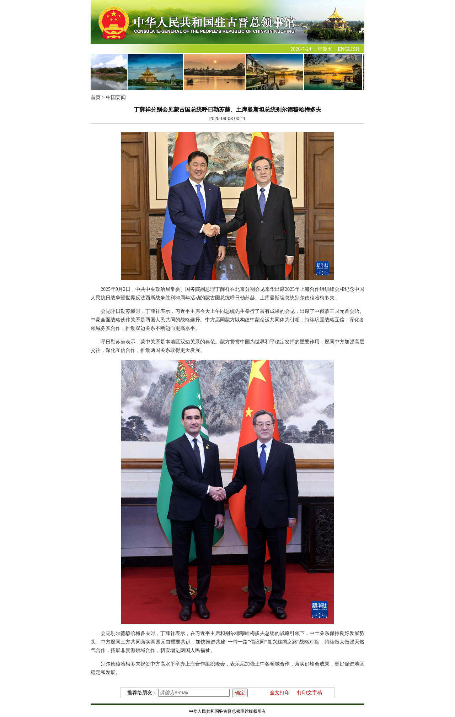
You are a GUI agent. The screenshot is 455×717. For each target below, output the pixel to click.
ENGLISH (348, 49)
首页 (96, 97)
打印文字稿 (309, 692)
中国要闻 (116, 97)
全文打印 (280, 692)
